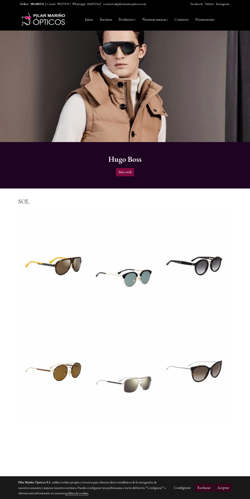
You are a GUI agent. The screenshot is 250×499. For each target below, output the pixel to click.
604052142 (94, 4)
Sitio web (125, 172)
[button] (127, 19)
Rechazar (204, 487)
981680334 (37, 4)
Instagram (222, 4)
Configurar (182, 487)
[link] (43, 19)
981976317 (64, 4)
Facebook (197, 4)
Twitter (209, 4)
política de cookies (76, 493)
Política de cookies (111, 475)
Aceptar (223, 487)
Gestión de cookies (137, 475)
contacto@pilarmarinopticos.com (124, 4)
